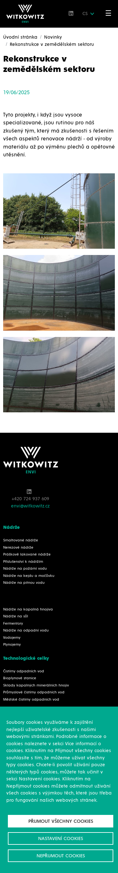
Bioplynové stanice (19, 678)
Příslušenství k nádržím (23, 562)
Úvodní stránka (20, 37)
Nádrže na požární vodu (25, 569)
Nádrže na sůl (15, 616)
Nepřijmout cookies (61, 855)
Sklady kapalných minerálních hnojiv (36, 685)
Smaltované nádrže (20, 540)
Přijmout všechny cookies (60, 821)
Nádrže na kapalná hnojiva (28, 609)
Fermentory (13, 624)
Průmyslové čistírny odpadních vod (34, 692)
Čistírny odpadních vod (23, 671)
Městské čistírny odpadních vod (31, 700)
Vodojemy (11, 638)
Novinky (53, 37)
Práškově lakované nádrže (27, 554)
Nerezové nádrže (18, 548)
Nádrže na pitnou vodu (24, 583)
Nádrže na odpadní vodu (26, 630)
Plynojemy (12, 645)
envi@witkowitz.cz (30, 506)
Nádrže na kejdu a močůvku (28, 576)
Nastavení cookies (60, 838)
